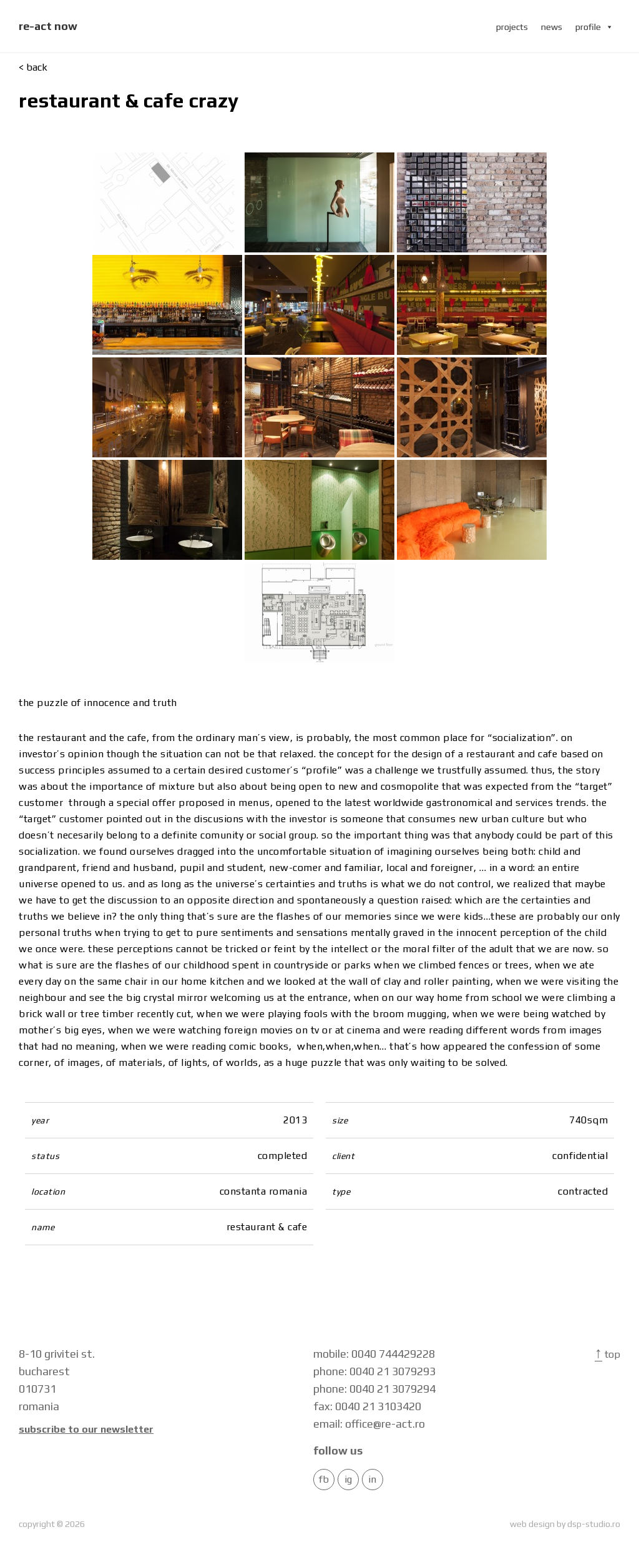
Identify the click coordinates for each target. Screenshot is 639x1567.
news (551, 27)
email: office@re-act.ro (369, 1423)
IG (348, 1480)
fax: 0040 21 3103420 (367, 1406)
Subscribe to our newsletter (86, 1430)
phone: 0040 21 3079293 (374, 1371)
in (372, 1480)
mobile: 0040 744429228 (374, 1353)
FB (324, 1480)
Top (607, 1354)
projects (512, 27)
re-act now (48, 25)
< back (33, 67)
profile (594, 27)
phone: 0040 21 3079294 (374, 1388)
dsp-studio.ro (593, 1524)
